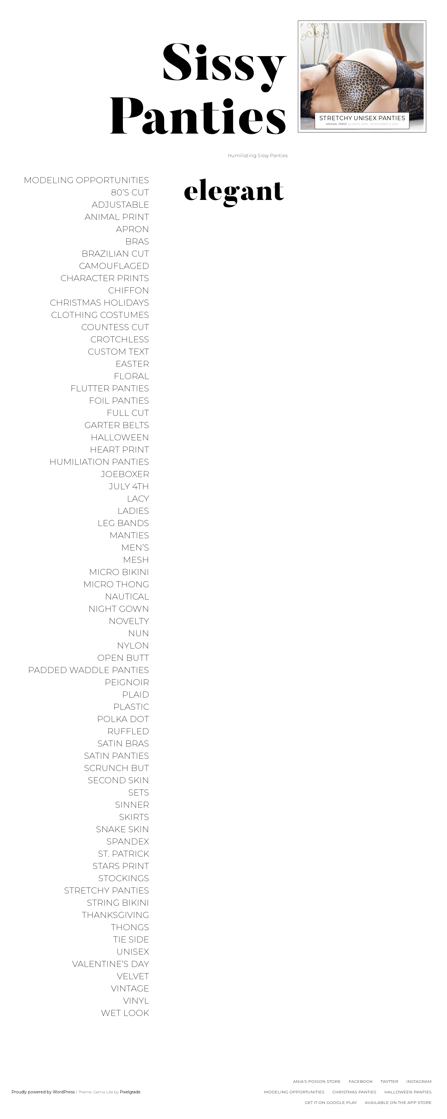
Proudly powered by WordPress (43, 1092)
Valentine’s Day (110, 964)
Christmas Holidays (99, 303)
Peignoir (127, 683)
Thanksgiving (115, 915)
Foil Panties (119, 401)
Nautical (127, 597)
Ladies (133, 511)
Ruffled (128, 732)
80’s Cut (130, 193)
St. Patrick (123, 854)
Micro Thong (116, 585)
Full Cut (128, 413)
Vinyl (136, 1001)
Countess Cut (115, 327)
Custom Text (118, 352)
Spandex (128, 842)
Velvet (133, 976)
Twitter (389, 1081)
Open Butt (123, 658)
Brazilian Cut (115, 254)
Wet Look (125, 1013)
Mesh (136, 560)
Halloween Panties (408, 1092)
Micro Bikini (119, 572)
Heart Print (119, 450)
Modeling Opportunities (86, 180)
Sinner (132, 805)
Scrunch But (116, 768)
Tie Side (131, 940)
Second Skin (118, 780)
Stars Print (121, 866)
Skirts (134, 817)
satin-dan (360, 124)
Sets (138, 793)
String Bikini (118, 903)
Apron (132, 229)
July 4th (129, 487)
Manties (129, 536)
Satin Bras (123, 744)
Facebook (361, 1081)
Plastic (131, 707)
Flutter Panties (109, 389)
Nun (138, 634)
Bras (137, 242)
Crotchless (119, 340)
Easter (132, 364)
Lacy (138, 499)
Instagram (419, 1081)
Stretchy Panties (106, 891)
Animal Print (117, 217)
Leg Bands (123, 523)
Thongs (130, 927)
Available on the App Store (398, 1102)
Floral (131, 376)
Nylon (133, 646)
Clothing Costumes (100, 315)
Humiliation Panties (99, 462)
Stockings (123, 878)
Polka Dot (123, 719)
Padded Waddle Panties (88, 670)
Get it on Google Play (331, 1102)
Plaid (135, 695)
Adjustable (120, 205)
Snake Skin (122, 829)
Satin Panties (116, 756)
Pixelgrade (130, 1092)
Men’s (135, 548)
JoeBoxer (125, 474)
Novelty (129, 621)
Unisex (132, 952)
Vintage (130, 989)
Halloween (120, 438)
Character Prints (104, 278)
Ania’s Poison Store (317, 1081)
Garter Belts (116, 425)
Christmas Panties (354, 1092)
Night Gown (118, 609)
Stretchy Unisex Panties (362, 118)
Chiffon (128, 291)
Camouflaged (114, 266)
